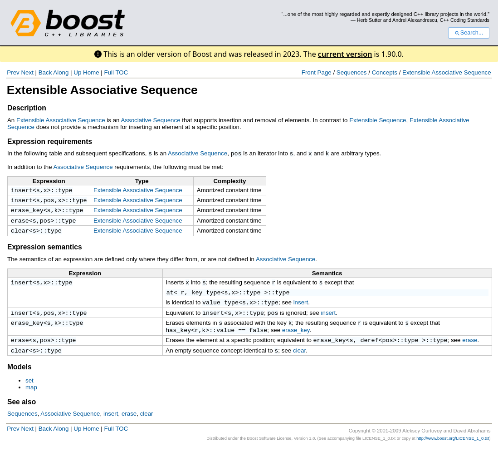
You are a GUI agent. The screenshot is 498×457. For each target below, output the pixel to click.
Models (19, 376)
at (170, 297)
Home (91, 72)
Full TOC (116, 72)
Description (26, 108)
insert (22, 190)
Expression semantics (44, 251)
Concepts (384, 72)
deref (370, 348)
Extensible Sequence (377, 120)
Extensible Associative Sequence (446, 72)
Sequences (352, 72)
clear (20, 234)
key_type (206, 297)
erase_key (27, 212)
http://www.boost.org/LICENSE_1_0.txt (452, 447)
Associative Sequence (150, 120)
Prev (13, 72)
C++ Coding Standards (464, 20)
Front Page (317, 72)
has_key (178, 337)
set (29, 389)
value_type (220, 307)
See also (21, 411)
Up (77, 72)
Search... (468, 33)
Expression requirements (49, 141)
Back (45, 72)
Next (27, 72)
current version (345, 54)
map (31, 396)
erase (20, 223)
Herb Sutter (369, 20)
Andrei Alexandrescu (414, 20)
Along (60, 72)
